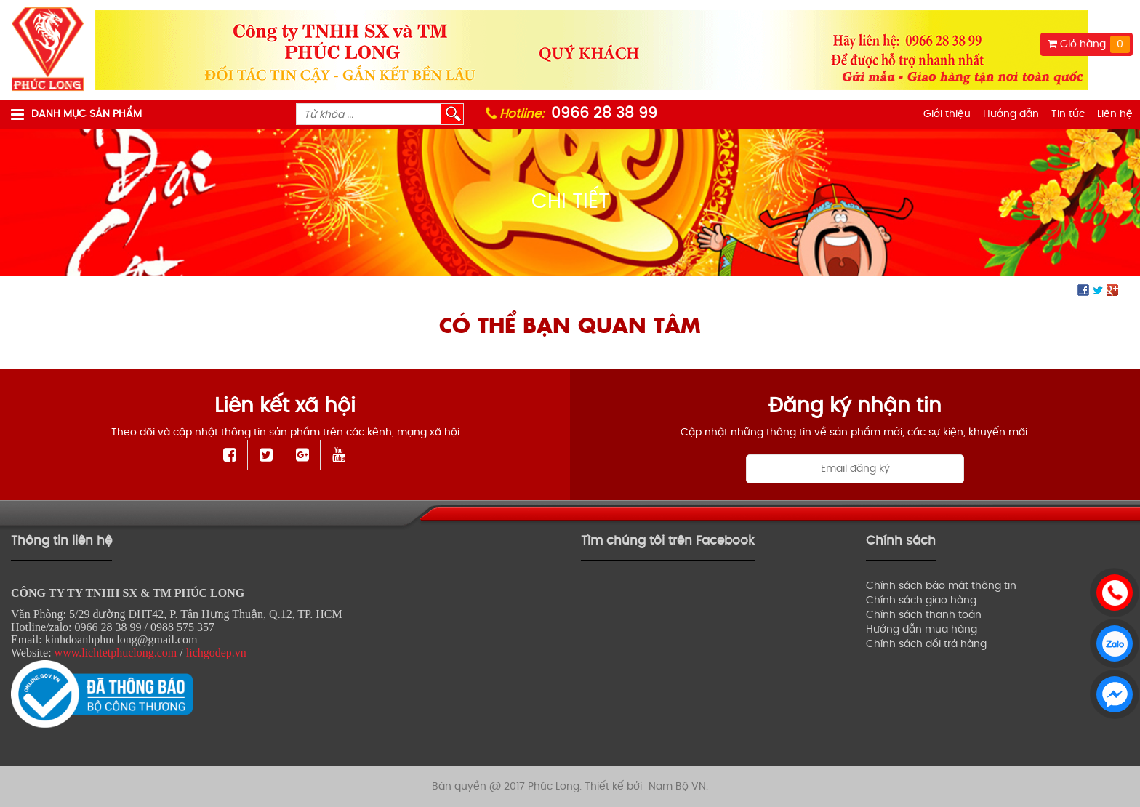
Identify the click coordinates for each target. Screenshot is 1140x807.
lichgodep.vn (216, 652)
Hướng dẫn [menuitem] (1011, 113)
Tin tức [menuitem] (1068, 113)
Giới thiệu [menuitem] (947, 113)
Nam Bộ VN (677, 786)
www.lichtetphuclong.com (116, 652)
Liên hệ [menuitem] (1115, 113)
